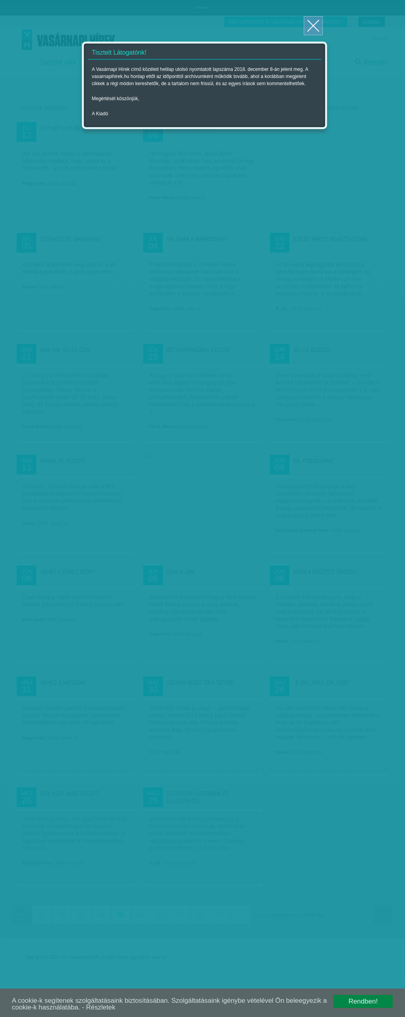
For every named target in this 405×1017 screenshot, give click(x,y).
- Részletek (105, 1007)
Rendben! (363, 1001)
